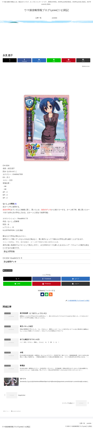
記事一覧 (82, 423)
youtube (89, 423)
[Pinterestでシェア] (69, 60)
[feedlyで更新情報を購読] (46, 294)
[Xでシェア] (10, 60)
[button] (83, 60)
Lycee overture (7, 270)
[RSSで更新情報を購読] (50, 294)
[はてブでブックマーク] (39, 60)
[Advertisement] (46, 39)
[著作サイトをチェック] (42, 294)
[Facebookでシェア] (24, 60)
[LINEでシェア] (54, 60)
